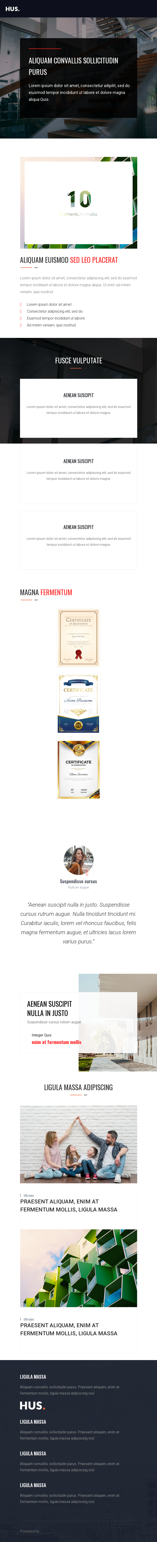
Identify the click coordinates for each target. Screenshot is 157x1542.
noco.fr (47, 1531)
